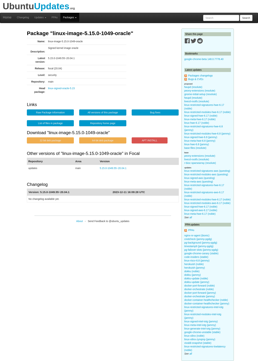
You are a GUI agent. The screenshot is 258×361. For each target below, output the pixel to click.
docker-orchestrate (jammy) (199, 296)
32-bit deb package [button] (50, 140)
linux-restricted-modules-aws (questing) (206, 174)
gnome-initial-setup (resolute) (200, 94)
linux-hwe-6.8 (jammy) (196, 144)
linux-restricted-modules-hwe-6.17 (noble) (207, 112)
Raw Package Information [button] (50, 112)
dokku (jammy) (192, 274)
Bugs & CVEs (195, 79)
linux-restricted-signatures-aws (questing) (207, 170)
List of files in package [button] (50, 123)
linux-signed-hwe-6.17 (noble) (200, 115)
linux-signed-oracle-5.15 (61, 88)
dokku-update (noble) (196, 278)
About (79, 221)
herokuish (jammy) (194, 267)
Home (7, 17)
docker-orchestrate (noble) (199, 289)
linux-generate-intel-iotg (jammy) (202, 328)
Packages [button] (70, 17)
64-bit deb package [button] (102, 140)
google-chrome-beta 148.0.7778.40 (204, 59)
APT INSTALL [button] (149, 140)
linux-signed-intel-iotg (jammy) (201, 321)
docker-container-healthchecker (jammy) (206, 303)
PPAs (55, 17)
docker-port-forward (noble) (199, 285)
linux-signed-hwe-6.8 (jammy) (200, 137)
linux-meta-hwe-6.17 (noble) (200, 119)
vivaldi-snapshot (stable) (197, 342)
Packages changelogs (200, 75)
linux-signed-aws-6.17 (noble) (200, 210)
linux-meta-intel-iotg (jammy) (200, 325)
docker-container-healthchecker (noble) (206, 300)
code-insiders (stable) (196, 257)
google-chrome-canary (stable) (201, 253)
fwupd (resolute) (193, 87)
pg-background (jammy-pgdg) (200, 242)
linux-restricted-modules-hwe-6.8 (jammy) (207, 133)
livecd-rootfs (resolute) (196, 101)
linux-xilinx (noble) (194, 335)
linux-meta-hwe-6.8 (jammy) (199, 140)
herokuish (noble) (194, 264)
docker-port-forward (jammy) (200, 292)
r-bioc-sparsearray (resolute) (200, 163)
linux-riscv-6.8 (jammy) (197, 260)
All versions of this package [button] (103, 112)
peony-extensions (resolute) (199, 90)
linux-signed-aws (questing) (199, 178)
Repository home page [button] (102, 123)
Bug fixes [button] (155, 112)
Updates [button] (40, 17)
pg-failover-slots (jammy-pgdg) (201, 249)
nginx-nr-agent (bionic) (196, 235)
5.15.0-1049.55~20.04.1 (113, 168)
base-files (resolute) (195, 147)
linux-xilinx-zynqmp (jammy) (199, 339)
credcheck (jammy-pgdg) (198, 239)
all (190, 217)
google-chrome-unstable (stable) (202, 332)
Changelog (23, 17)
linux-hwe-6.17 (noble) (196, 122)
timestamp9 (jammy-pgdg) (199, 246)
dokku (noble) (192, 271)
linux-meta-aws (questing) (198, 181)
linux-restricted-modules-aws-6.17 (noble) (207, 203)
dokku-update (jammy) (196, 282)
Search (246, 17)
